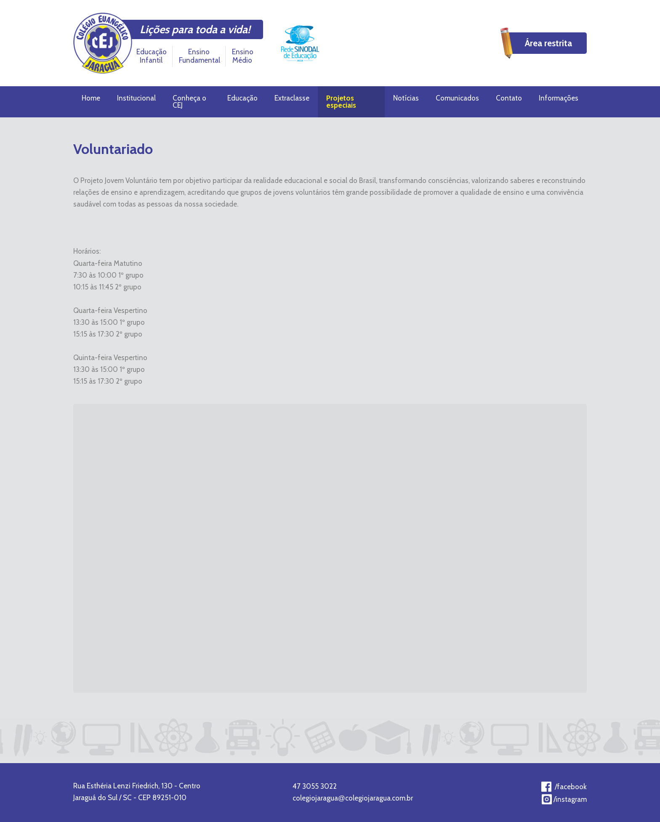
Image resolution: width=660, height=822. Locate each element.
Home (91, 98)
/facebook (571, 786)
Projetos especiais (341, 101)
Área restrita (548, 43)
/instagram (570, 799)
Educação (242, 98)
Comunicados (457, 98)
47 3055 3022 (315, 786)
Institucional (136, 98)
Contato (509, 98)
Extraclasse (291, 98)
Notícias (406, 98)
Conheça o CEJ (189, 101)
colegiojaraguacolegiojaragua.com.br (353, 798)
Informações (558, 98)
